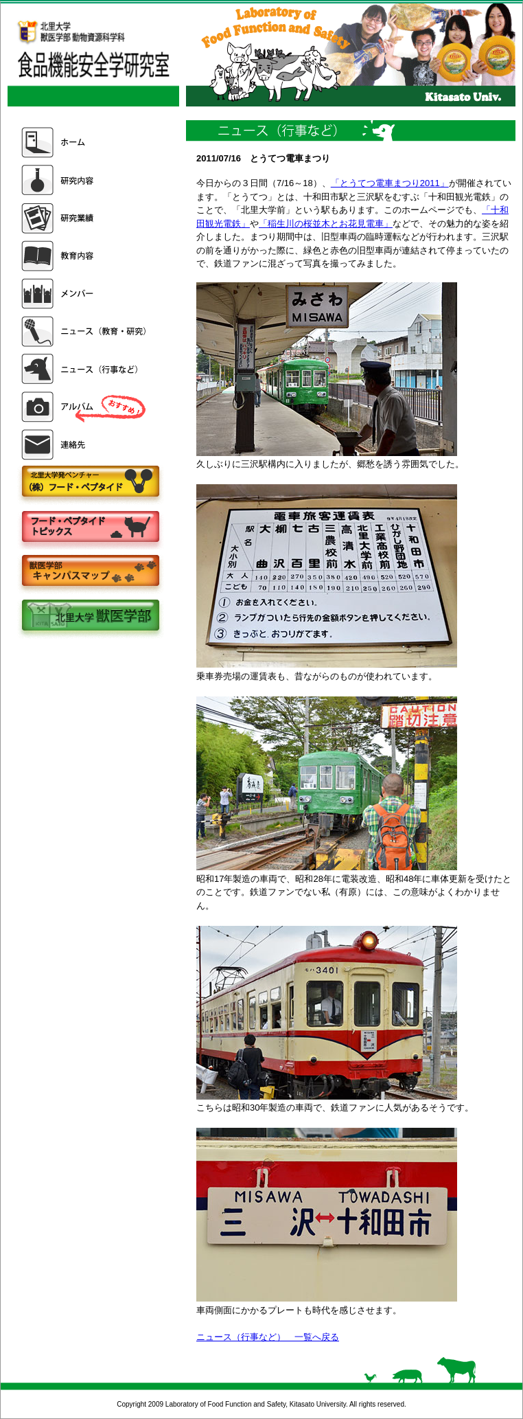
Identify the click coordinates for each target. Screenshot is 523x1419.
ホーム (85, 142)
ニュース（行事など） (85, 369)
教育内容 (85, 255)
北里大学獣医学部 (89, 616)
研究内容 (85, 180)
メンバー (85, 293)
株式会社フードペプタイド (89, 482)
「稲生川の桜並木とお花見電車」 (326, 223)
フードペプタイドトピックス (89, 527)
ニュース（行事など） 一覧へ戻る (267, 1337)
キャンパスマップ (89, 571)
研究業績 (85, 218)
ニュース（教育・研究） (85, 331)
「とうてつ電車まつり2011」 (390, 183)
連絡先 (85, 444)
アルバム (85, 406)
